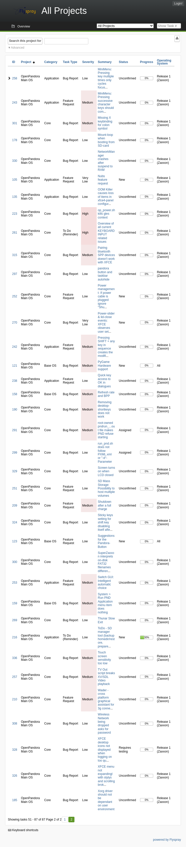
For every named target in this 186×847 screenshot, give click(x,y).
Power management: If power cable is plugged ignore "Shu (106, 296)
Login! (178, 3)
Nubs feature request (103, 179)
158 (14, 394)
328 (14, 749)
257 (14, 677)
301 (14, 123)
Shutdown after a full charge (104, 505)
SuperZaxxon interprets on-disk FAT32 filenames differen (106, 562)
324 (14, 522)
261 (14, 232)
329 (14, 471)
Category (50, 62)
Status (123, 62)
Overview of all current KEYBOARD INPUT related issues (106, 232)
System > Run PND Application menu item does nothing (105, 603)
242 (14, 347)
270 (14, 322)
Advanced (17, 47)
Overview (23, 26)
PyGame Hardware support (104, 365)
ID (13, 62)
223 (14, 213)
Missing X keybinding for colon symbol (105, 123)
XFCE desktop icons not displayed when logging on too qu (105, 749)
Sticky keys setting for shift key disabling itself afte (105, 522)
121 (14, 365)
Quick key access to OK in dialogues (104, 380)
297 (14, 274)
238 (14, 381)
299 (14, 452)
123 (14, 541)
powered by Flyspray (167, 839)
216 (14, 637)
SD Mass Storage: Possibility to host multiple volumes (106, 488)
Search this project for (25, 41)
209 (14, 505)
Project (28, 62)
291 (14, 430)
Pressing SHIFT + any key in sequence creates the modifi (106, 347)
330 (14, 161)
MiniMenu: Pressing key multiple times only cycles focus (106, 78)
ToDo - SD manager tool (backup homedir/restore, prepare (106, 637)
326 (14, 775)
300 (14, 562)
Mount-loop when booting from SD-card (106, 140)
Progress (146, 62)
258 (14, 78)
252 (14, 296)
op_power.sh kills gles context (106, 213)
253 (14, 582)
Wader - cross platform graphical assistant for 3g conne (106, 699)
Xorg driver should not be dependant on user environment (106, 800)
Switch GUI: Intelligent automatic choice (106, 582)
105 (14, 179)
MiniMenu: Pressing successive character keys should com (106, 102)
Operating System (164, 62)
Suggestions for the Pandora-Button (106, 541)
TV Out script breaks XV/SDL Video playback (106, 677)
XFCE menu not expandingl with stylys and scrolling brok (106, 776)
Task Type (70, 62)
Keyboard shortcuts (23, 830)
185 (14, 800)
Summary (105, 62)
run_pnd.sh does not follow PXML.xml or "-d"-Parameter (105, 452)
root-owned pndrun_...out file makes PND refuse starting (106, 430)
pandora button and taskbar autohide (105, 274)
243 (14, 102)
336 (14, 658)
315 (14, 255)
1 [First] (65, 819)
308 (14, 723)
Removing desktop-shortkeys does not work (105, 409)
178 (14, 140)
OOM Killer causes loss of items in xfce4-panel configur (106, 197)
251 (14, 488)
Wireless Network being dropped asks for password (104, 723)
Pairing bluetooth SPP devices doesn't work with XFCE (106, 255)
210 (14, 699)
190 (14, 409)
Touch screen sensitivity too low (104, 658)
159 (14, 603)
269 (14, 620)
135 (14, 197)
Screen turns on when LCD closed (106, 471)
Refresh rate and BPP (106, 394)
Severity (88, 62)
